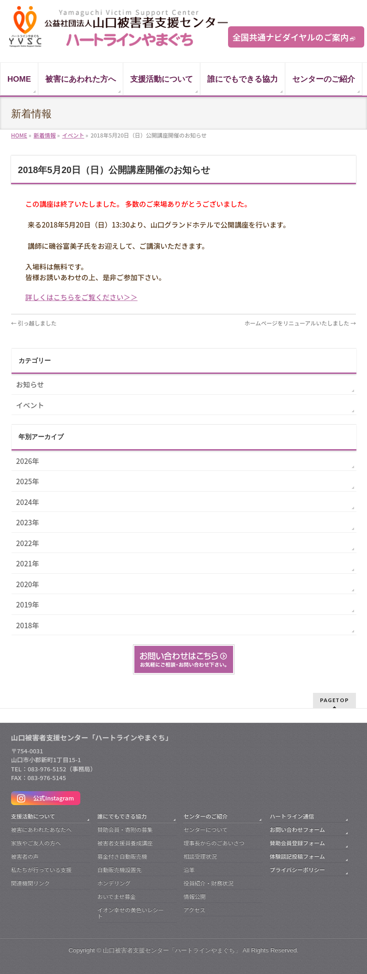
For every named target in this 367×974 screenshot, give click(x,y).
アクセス (194, 910)
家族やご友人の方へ (36, 843)
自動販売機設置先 (119, 869)
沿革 (188, 869)
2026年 (27, 461)
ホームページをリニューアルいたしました (300, 323)
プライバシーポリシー (297, 869)
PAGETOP (334, 700)
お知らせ (30, 384)
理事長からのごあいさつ (213, 843)
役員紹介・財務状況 (208, 883)
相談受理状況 (200, 856)
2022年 (27, 543)
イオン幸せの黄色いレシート (130, 913)
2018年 (27, 625)
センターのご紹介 (205, 816)
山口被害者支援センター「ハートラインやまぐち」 (172, 950)
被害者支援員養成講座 (125, 843)
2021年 (27, 563)
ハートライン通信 (292, 816)
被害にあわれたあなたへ (41, 829)
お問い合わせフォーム (297, 829)
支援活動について (33, 816)
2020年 (27, 584)
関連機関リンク (30, 883)
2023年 (27, 522)
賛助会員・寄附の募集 (125, 829)
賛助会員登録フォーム (297, 843)
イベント (30, 405)
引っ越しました (34, 323)
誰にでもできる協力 (122, 816)
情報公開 (194, 896)
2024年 (27, 502)
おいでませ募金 (116, 896)
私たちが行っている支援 (41, 869)
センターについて (205, 829)
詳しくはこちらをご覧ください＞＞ (81, 297)
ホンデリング (114, 883)
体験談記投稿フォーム (297, 856)
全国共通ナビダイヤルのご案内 (291, 37)
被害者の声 (25, 856)
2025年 (27, 481)
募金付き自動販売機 (122, 856)
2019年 (27, 604)
